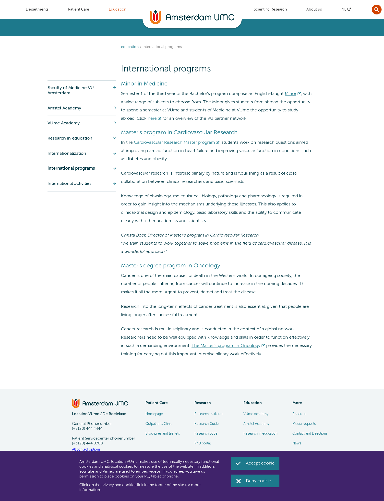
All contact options (86, 449)
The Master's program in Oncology (226, 346)
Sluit (377, 9)
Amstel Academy (256, 424)
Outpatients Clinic (158, 424)
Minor (290, 94)
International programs (162, 47)
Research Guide (206, 424)
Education (130, 47)
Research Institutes (208, 414)
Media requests (304, 424)
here (152, 118)
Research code (205, 433)
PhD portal (202, 443)
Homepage (154, 414)
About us (299, 414)
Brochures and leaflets (162, 433)
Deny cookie (258, 481)
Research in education (260, 433)
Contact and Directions (309, 433)
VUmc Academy (255, 414)
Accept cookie (260, 463)
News (296, 443)
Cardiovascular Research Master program (174, 142)
